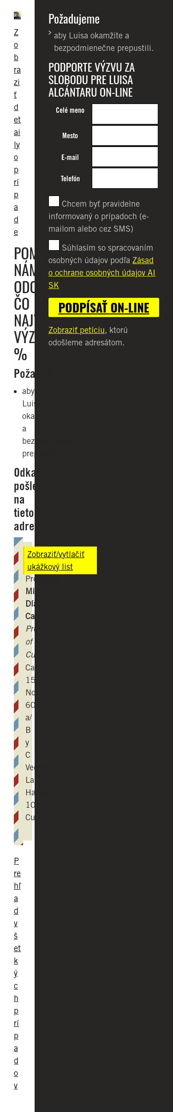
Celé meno (70, 110)
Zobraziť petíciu (76, 330)
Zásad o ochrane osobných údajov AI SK (101, 272)
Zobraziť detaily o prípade (17, 132)
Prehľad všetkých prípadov (17, 973)
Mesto (70, 135)
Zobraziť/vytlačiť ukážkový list (55, 560)
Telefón (70, 178)
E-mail (70, 157)
